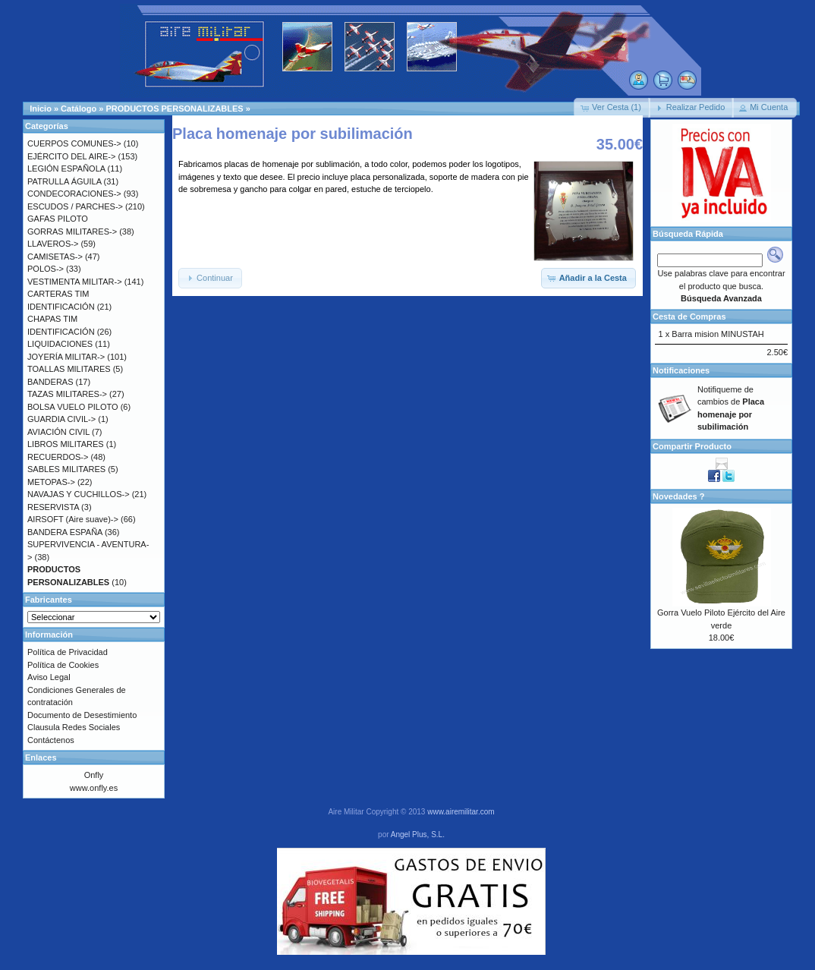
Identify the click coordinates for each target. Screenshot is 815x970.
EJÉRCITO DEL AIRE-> (71, 156)
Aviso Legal (49, 677)
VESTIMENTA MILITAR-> (74, 281)
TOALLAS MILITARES (69, 368)
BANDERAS (50, 381)
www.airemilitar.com (460, 812)
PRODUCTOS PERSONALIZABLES (174, 108)
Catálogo (78, 108)
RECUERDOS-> (57, 456)
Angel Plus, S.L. (418, 834)
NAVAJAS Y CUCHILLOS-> (78, 494)
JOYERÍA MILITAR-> (66, 356)
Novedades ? (678, 496)
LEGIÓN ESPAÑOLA (66, 168)
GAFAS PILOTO (57, 218)
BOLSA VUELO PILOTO (72, 406)
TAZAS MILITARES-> (67, 393)
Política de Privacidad (67, 652)
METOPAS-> (51, 482)
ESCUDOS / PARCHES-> (75, 206)
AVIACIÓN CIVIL (58, 431)
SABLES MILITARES (66, 469)
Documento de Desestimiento (82, 715)
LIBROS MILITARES (65, 444)
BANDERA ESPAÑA (64, 532)
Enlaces (41, 757)
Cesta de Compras (689, 316)
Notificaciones (681, 370)
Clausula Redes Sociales (73, 727)
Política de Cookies (63, 664)
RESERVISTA (53, 507)
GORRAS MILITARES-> (72, 231)
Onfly (94, 774)
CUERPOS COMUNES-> (74, 143)
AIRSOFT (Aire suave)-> (72, 519)
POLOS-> (45, 268)
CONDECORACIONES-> (74, 193)
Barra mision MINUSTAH (717, 334)
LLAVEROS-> (52, 243)
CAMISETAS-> (55, 256)
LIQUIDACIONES (60, 343)
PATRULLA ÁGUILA (64, 181)
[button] (612, 108)
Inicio (41, 108)
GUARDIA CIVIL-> (61, 419)
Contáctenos (50, 740)
